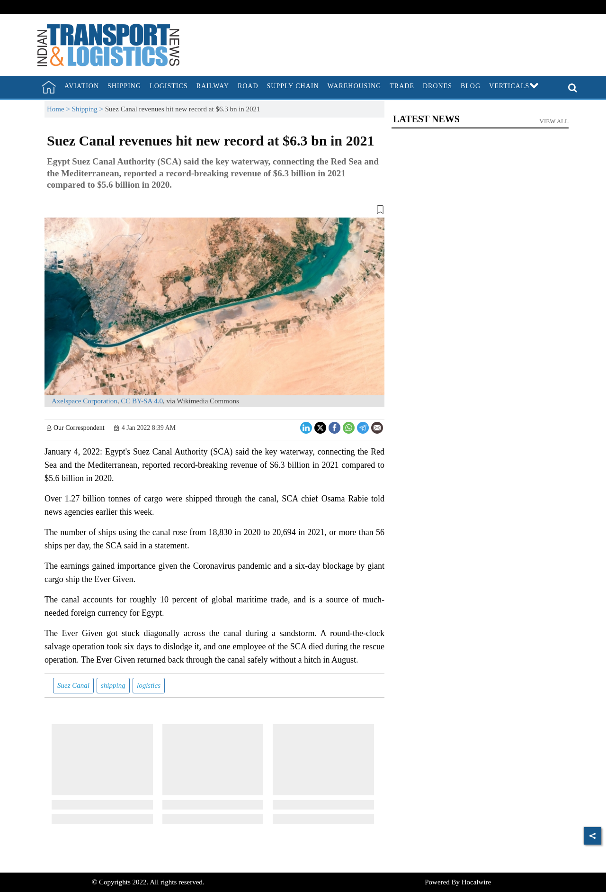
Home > (59, 109)
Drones (437, 86)
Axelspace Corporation (84, 401)
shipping (113, 685)
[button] (214, 211)
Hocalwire (476, 882)
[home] (48, 87)
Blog (471, 86)
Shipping (124, 86)
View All (554, 121)
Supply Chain (293, 86)
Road (248, 86)
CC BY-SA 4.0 (142, 401)
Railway (212, 86)
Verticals (514, 86)
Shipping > (88, 109)
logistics (148, 685)
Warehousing (355, 86)
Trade (402, 86)
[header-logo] (108, 44)
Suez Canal (73, 685)
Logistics (169, 86)
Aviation (81, 86)
